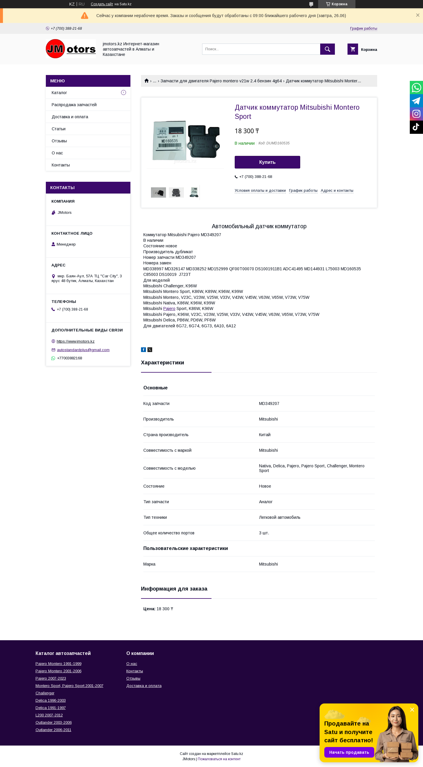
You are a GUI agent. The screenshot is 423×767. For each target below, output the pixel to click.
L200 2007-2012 (49, 715)
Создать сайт (102, 4)
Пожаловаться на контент (219, 759)
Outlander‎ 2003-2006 (54, 722)
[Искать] (327, 49)
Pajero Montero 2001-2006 (58, 671)
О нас (57, 153)
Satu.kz (237, 754)
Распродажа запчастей (74, 104)
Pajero (169, 308)
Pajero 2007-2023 (51, 678)
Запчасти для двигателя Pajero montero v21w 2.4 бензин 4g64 (221, 81)
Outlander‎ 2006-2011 (53, 730)
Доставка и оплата (70, 116)
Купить (267, 162)
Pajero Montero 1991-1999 (58, 663)
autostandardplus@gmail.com (83, 350)
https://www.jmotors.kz (76, 341)
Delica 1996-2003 (51, 700)
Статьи (59, 128)
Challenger (45, 693)
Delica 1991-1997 (51, 708)
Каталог (59, 92)
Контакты (61, 165)
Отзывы (59, 141)
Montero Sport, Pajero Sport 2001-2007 (69, 685)
